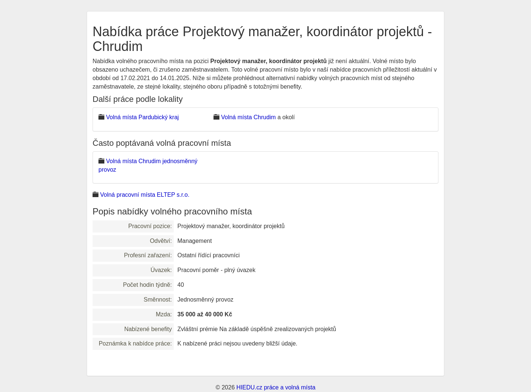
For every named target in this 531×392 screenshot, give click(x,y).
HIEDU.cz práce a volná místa (275, 387)
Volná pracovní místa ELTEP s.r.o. (144, 195)
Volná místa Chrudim (248, 117)
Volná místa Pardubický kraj (142, 117)
